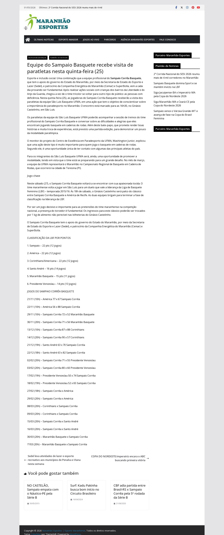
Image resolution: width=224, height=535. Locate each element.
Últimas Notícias (44, 39)
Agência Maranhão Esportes (138, 39)
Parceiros (110, 39)
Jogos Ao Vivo (91, 39)
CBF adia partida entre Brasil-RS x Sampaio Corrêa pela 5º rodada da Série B (129, 491)
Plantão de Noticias (59, 58)
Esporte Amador (68, 39)
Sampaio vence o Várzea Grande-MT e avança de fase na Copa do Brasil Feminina (176, 114)
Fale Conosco (168, 39)
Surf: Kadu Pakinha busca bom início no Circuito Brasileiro (84, 489)
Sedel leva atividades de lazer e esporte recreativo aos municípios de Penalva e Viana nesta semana (52, 460)
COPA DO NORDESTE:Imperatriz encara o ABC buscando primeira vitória (120, 458)
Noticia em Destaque (37, 58)
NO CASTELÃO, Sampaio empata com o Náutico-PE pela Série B (43, 491)
